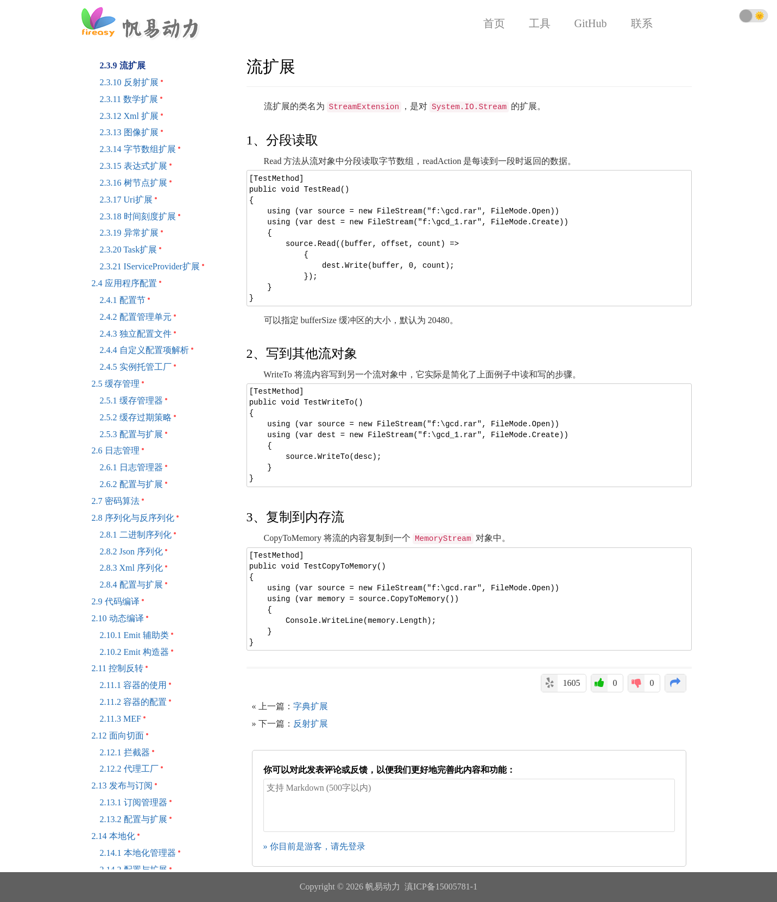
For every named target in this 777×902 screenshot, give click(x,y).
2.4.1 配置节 (123, 300)
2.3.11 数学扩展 (129, 99)
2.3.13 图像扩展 (129, 132)
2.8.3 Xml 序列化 (131, 567)
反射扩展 (310, 723)
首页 (494, 23)
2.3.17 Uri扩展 (126, 199)
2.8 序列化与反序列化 (133, 517)
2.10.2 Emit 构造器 (134, 652)
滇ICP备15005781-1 (441, 886)
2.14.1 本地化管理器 (138, 852)
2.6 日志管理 (116, 450)
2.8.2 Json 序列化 (131, 551)
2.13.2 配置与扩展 (133, 819)
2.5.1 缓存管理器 (131, 400)
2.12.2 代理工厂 (129, 768)
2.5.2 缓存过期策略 (136, 417)
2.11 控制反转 (117, 668)
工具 (540, 23)
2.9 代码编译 (116, 601)
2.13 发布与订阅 (122, 785)
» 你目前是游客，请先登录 (314, 846)
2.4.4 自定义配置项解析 (144, 350)
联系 (642, 23)
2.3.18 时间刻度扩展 (138, 216)
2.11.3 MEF (120, 718)
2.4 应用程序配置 (124, 283)
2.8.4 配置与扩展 (131, 584)
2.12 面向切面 (118, 735)
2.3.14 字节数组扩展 (138, 149)
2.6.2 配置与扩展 (131, 484)
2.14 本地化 (113, 836)
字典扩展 (310, 706)
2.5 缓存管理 (116, 383)
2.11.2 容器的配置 (133, 702)
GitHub (590, 23)
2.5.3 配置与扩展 (131, 434)
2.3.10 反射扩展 (129, 82)
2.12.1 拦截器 (125, 752)
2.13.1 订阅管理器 (133, 802)
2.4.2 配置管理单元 (136, 316)
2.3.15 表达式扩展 (133, 166)
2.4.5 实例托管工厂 (136, 366)
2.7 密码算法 (116, 501)
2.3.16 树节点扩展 (133, 182)
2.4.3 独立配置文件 (136, 333)
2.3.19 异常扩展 (129, 232)
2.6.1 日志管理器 (131, 467)
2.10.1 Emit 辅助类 (134, 635)
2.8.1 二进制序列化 (136, 534)
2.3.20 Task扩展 (128, 249)
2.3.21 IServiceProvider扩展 (150, 266)
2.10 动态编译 (118, 618)
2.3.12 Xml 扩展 (129, 116)
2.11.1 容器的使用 (133, 685)
